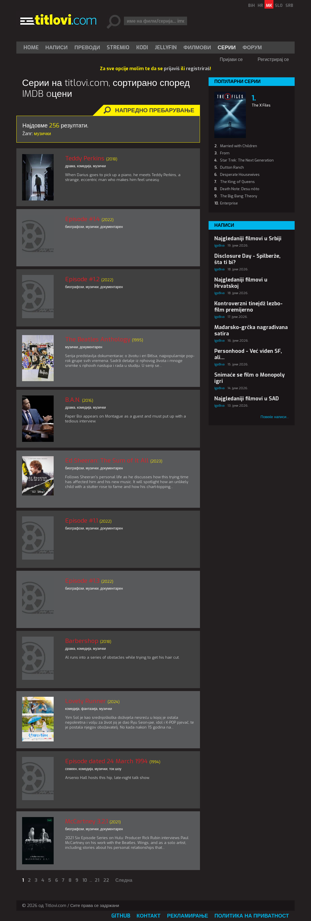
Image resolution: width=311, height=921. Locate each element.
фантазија (89, 709)
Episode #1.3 (82, 581)
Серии (226, 47)
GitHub (120, 915)
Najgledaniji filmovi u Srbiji (247, 238)
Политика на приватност (251, 915)
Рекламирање (187, 915)
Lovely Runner (85, 701)
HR (260, 5)
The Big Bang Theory (238, 196)
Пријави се (231, 59)
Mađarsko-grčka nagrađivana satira (251, 330)
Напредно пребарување (154, 110)
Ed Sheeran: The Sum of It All (107, 460)
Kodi (142, 47)
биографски (74, 227)
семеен (71, 769)
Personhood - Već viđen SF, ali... (248, 354)
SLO (279, 5)
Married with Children (238, 145)
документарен (111, 227)
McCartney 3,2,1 (86, 821)
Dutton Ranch (232, 167)
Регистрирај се (273, 59)
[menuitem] (32, 48)
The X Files (261, 105)
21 (97, 880)
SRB (289, 5)
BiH (251, 5)
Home (31, 47)
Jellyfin (166, 47)
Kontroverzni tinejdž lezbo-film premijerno (248, 306)
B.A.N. (72, 400)
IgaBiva (219, 245)
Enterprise (229, 203)
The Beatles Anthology (97, 339)
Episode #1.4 (82, 219)
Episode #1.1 (81, 521)
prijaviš (172, 69)
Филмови (197, 47)
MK (269, 5)
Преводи (87, 47)
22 (106, 880)
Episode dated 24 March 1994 (106, 761)
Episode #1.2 (82, 279)
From (225, 153)
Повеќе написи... (275, 416)
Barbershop (81, 641)
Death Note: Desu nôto (239, 188)
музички (99, 166)
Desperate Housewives (240, 174)
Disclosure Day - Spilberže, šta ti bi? (247, 259)
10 (84, 880)
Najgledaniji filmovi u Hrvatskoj (240, 283)
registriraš (198, 69)
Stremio (118, 47)
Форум (252, 47)
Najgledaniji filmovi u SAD (246, 398)
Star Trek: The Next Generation (247, 160)
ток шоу (115, 769)
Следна (123, 880)
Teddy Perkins (84, 158)
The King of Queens (237, 181)
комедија (84, 166)
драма (70, 166)
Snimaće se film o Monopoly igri (249, 378)
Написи (56, 47)
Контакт (148, 915)
